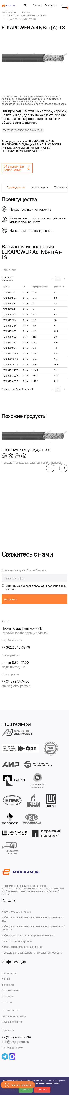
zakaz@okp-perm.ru (16, 686)
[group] (34, 58)
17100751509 (9, 337)
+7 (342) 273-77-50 (15, 681)
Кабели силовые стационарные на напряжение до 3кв (32, 919)
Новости (7, 1002)
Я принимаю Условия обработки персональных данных (36, 587)
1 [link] (58, 278)
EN (25, 5)
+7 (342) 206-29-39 (16, 1037)
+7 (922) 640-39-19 (16, 647)
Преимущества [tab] (16, 187)
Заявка (37, 5)
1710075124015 (10, 370)
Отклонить (42, 1089)
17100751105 (9, 314)
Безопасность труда (14, 1016)
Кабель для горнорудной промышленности (28, 935)
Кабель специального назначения (22, 946)
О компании (9, 973)
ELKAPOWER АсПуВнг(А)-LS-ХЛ (22, 144)
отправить (10, 599)
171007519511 (9, 348)
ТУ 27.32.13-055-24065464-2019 (22, 130)
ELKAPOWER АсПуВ (41, 141)
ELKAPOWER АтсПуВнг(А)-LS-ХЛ (23, 151)
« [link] (52, 278)
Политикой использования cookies (45, 1083)
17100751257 (9, 325)
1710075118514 (10, 364)
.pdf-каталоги (10, 1010)
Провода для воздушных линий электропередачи (32, 952)
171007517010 (10, 342)
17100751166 (9, 320)
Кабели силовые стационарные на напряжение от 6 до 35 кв (33, 928)
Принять (26, 1089)
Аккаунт (50, 5)
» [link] (64, 278)
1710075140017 (10, 381)
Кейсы (6, 978)
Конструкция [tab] (40, 187)
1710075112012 (10, 353)
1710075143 (9, 303)
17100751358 (9, 331)
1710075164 (9, 309)
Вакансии (8, 984)
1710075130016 (11, 375)
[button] (50, 468)
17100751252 (9, 298)
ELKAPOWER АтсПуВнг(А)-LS (31, 147)
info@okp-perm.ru (15, 1042)
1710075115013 (10, 359)
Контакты (7, 996)
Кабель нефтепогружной (17, 941)
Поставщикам (10, 990)
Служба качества (12, 1021)
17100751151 (9, 292)
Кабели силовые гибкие (16, 911)
